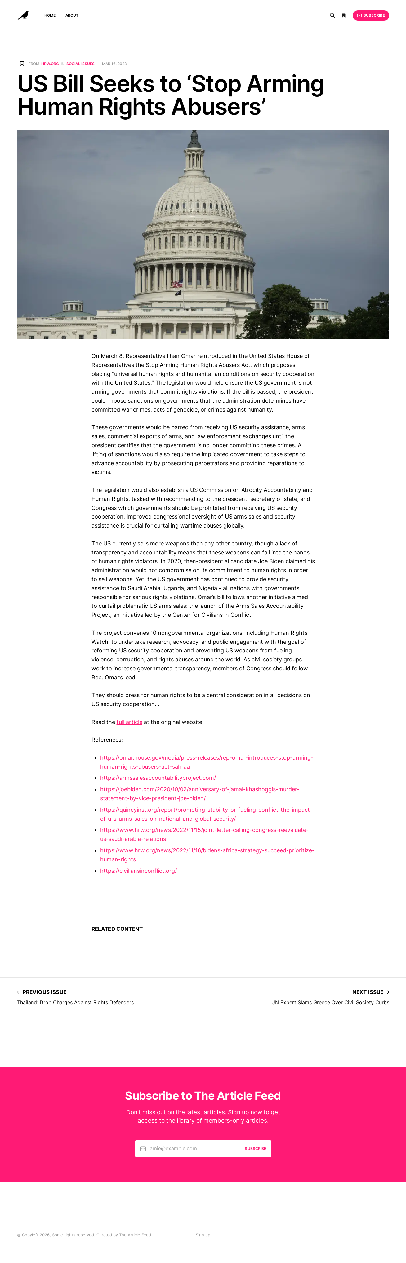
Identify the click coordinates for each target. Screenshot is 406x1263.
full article (129, 722)
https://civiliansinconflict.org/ (138, 871)
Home (50, 15)
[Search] (332, 15)
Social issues (80, 64)
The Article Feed (135, 1234)
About (72, 15)
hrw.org (50, 64)
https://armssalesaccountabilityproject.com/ (158, 778)
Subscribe (371, 15)
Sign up (203, 1234)
